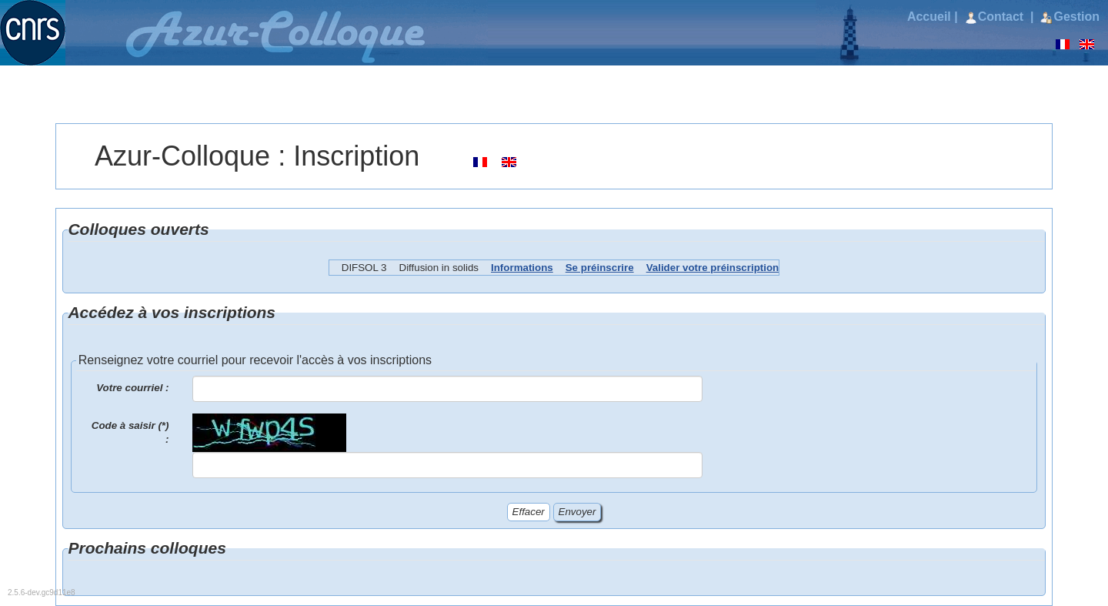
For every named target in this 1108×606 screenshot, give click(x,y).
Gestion (1070, 16)
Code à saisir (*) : (130, 433)
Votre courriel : (132, 387)
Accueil (929, 16)
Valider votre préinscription (712, 267)
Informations (522, 267)
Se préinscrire (600, 267)
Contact (996, 16)
